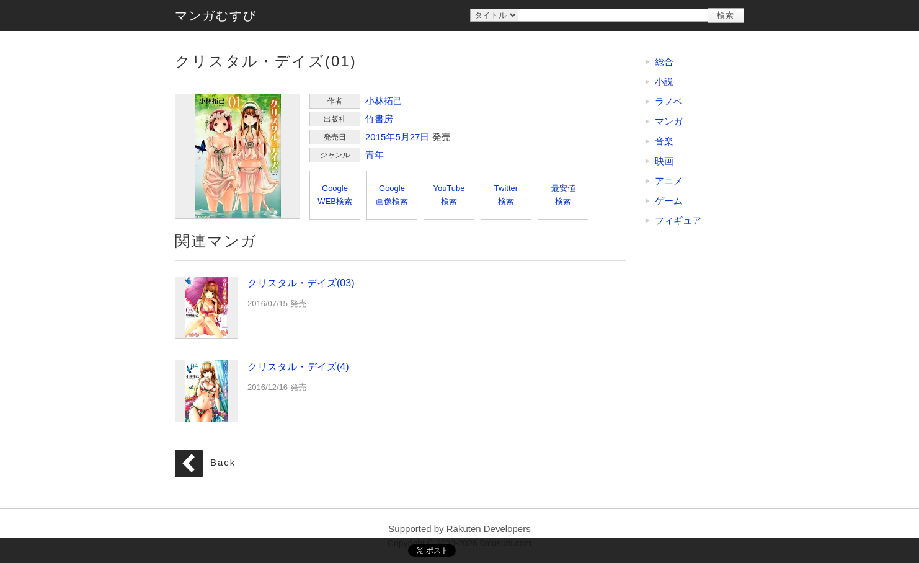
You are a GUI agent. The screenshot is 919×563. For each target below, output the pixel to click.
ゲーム (669, 200)
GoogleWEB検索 (334, 195)
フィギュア (678, 220)
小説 (664, 81)
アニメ (669, 180)
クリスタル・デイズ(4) (206, 390)
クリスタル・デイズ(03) (206, 307)
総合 (664, 61)
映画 (664, 161)
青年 (374, 154)
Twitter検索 (506, 195)
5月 (402, 136)
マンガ (669, 121)
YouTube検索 (448, 195)
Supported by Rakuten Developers (459, 528)
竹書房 (379, 118)
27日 (420, 136)
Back (223, 463)
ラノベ (669, 101)
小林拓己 (383, 100)
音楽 (664, 141)
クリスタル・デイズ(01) (237, 156)
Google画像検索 (392, 195)
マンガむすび (216, 15)
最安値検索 (563, 195)
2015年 (380, 136)
